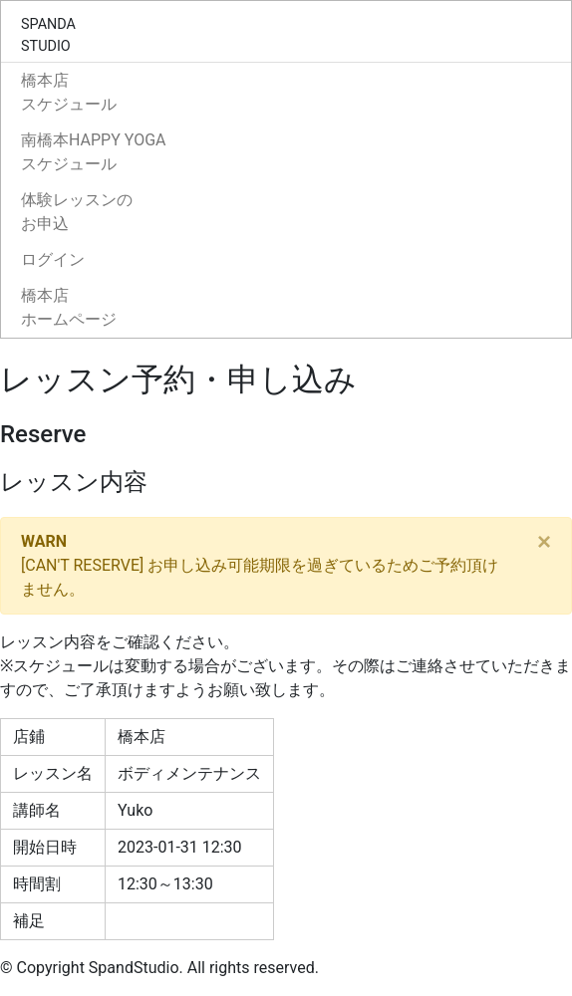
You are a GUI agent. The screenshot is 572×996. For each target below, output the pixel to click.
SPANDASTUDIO (48, 35)
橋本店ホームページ (69, 307)
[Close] (544, 542)
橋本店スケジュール (69, 92)
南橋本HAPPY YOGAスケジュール (93, 151)
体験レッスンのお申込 (77, 211)
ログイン (53, 259)
